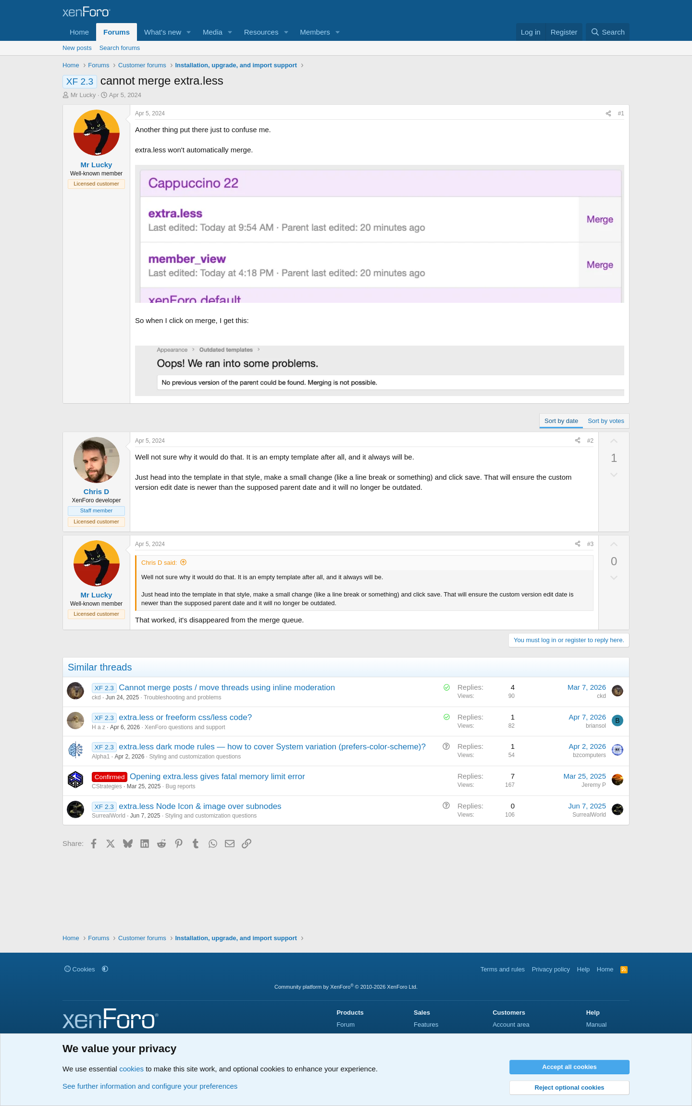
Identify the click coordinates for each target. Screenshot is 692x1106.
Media (212, 32)
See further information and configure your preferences (149, 1086)
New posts (77, 47)
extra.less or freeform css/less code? (185, 717)
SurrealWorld (108, 815)
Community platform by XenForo (346, 987)
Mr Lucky (83, 95)
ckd (96, 697)
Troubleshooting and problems (183, 697)
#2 (590, 440)
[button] (189, 32)
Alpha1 (101, 756)
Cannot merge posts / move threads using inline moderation (227, 687)
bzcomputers (589, 755)
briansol (596, 725)
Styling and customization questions (195, 756)
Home (79, 32)
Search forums (119, 47)
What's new (162, 32)
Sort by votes (606, 420)
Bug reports (180, 786)
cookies (131, 1069)
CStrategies (107, 786)
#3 (590, 544)
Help (583, 969)
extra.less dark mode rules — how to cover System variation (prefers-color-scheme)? (272, 746)
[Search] (608, 32)
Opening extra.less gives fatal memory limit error (217, 776)
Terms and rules (503, 969)
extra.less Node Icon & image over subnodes (200, 806)
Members (315, 32)
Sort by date (561, 420)
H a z (98, 727)
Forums (116, 32)
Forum (345, 1024)
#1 (621, 113)
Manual (596, 1024)
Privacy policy (551, 969)
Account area (511, 1024)
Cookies (79, 969)
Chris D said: (159, 562)
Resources (261, 32)
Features (426, 1024)
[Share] (608, 113)
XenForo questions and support (185, 727)
